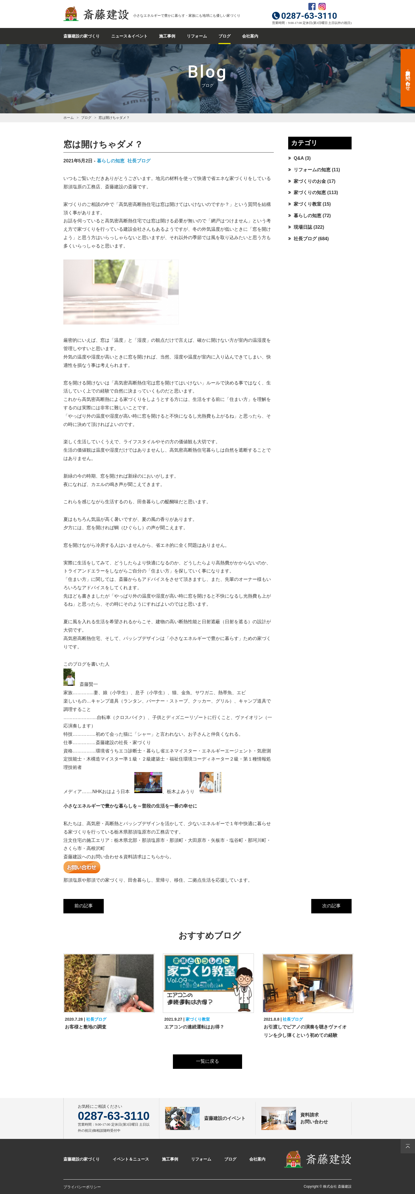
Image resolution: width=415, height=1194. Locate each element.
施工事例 (167, 36)
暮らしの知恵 (110, 160)
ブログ (224, 36)
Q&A (299, 158)
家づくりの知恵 (310, 192)
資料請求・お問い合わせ (407, 77)
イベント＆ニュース (131, 1159)
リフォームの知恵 (312, 169)
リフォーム (197, 36)
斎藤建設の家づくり (81, 36)
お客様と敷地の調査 (85, 1026)
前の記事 (83, 905)
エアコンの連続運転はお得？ (194, 1026)
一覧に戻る (207, 1061)
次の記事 (331, 905)
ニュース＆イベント (129, 36)
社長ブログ (138, 160)
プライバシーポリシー (82, 1187)
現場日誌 (303, 227)
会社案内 (250, 36)
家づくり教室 (307, 204)
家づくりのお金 (310, 181)
